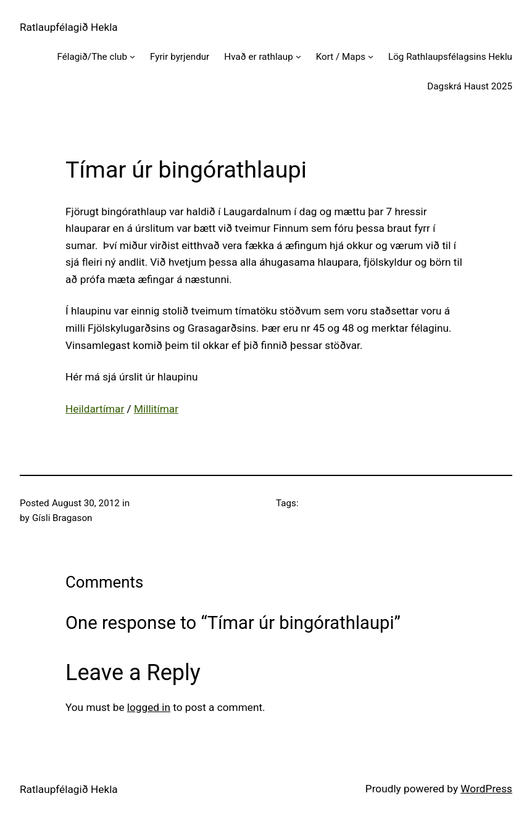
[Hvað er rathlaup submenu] (298, 56)
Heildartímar (94, 409)
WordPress (486, 788)
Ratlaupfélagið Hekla (69, 27)
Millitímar (156, 409)
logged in (148, 707)
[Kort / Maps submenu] (370, 56)
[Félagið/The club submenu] (132, 56)
